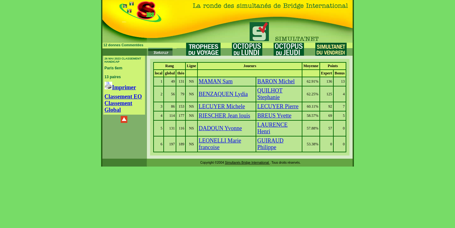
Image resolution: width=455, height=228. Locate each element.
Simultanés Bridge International (247, 162)
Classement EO (123, 96)
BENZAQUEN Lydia (223, 94)
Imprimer (120, 87)
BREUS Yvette (274, 115)
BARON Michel (276, 81)
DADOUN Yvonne (220, 128)
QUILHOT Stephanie (269, 93)
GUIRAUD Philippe (270, 143)
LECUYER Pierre (277, 106)
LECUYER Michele (222, 106)
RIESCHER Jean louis (224, 115)
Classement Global (118, 106)
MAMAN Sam (216, 81)
